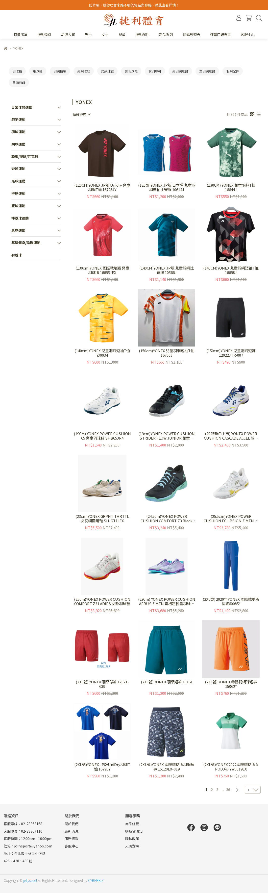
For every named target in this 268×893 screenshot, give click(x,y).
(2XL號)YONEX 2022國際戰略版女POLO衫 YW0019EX (231, 766)
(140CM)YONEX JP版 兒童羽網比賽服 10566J (166, 270)
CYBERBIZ (96, 880)
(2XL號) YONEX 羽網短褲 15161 (167, 682)
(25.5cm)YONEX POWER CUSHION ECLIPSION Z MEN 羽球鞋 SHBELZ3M (231, 518)
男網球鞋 (83, 71)
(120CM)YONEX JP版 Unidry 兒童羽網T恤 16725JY (102, 187)
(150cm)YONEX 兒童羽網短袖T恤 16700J (166, 352)
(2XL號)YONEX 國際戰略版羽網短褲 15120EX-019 (166, 766)
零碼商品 (18, 82)
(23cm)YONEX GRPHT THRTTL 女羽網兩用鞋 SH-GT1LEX (102, 518)
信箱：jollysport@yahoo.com (28, 845)
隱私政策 (132, 838)
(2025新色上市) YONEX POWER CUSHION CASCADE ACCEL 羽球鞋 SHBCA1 (231, 435)
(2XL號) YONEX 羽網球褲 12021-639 (102, 684)
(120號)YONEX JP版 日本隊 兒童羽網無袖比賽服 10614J (166, 187)
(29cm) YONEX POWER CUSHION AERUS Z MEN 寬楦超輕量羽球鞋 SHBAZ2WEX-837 (166, 601)
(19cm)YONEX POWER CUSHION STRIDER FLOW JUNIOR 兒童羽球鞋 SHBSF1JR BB (166, 435)
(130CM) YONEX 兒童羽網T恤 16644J (231, 187)
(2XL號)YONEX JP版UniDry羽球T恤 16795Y (102, 766)
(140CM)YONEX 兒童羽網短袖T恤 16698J (231, 270)
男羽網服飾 (180, 71)
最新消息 (71, 831)
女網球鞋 (107, 71)
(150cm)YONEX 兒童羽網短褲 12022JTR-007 (231, 352)
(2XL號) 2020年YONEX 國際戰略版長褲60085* (231, 601)
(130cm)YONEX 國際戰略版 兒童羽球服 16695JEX (102, 270)
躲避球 (16, 254)
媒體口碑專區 (220, 34)
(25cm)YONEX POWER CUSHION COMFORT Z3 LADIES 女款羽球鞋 (102, 601)
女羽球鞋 (154, 71)
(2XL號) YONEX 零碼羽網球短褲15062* (231, 684)
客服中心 (248, 34)
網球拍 (38, 71)
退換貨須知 (134, 831)
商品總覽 (132, 823)
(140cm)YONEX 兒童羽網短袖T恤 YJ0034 (102, 352)
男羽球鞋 (131, 71)
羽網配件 (232, 71)
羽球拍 (17, 71)
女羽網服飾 (207, 71)
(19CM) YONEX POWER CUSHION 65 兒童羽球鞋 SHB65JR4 (102, 435)
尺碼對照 (132, 845)
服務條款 (71, 838)
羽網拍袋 (59, 71)
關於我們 (71, 823)
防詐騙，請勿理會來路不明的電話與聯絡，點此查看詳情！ (134, 4)
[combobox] (81, 114)
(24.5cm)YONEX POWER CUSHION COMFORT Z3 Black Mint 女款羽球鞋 (167, 518)
